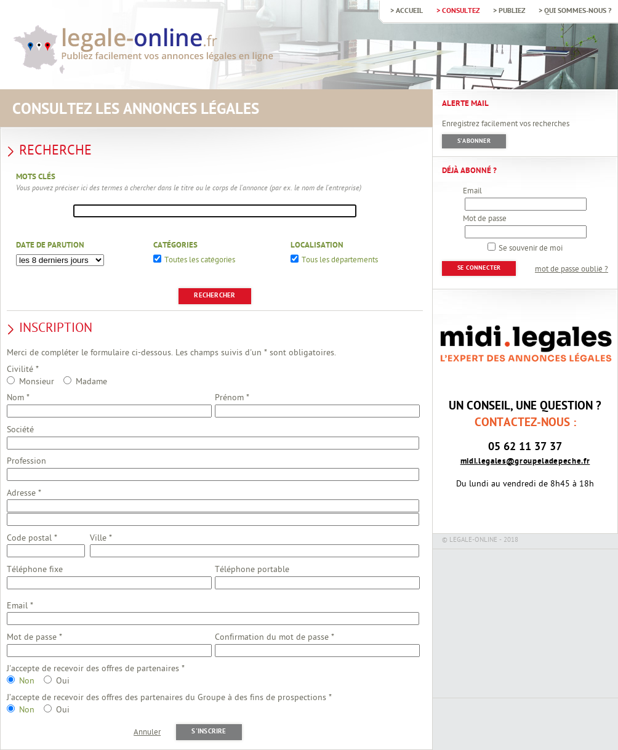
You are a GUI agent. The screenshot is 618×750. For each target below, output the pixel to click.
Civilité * (23, 370)
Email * (20, 606)
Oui (63, 681)
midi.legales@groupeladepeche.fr (525, 461)
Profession (26, 461)
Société (20, 430)
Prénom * (232, 398)
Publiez (512, 11)
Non (26, 681)
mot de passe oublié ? (571, 270)
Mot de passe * (34, 637)
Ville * (101, 538)
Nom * (18, 398)
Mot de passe (485, 219)
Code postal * (32, 538)
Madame (91, 382)
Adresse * (24, 493)
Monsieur (36, 382)
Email (472, 191)
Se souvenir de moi (531, 249)
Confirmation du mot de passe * (274, 637)
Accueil (409, 11)
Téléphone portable (252, 570)
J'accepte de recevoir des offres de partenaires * (96, 669)
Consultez (461, 11)
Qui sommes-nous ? (577, 11)
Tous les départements (340, 261)
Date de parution (50, 246)
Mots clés (35, 177)
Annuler (147, 733)
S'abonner (474, 141)
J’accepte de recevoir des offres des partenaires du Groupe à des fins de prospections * (169, 698)
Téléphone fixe (35, 570)
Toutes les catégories (199, 261)
